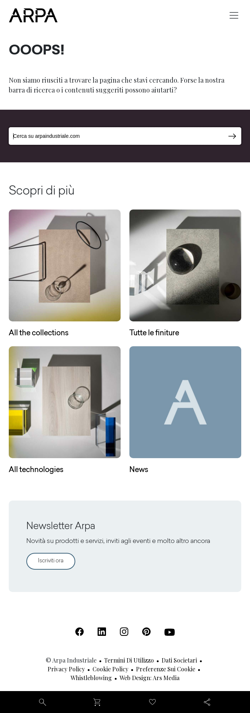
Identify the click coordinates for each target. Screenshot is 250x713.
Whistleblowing (91, 678)
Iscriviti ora (51, 561)
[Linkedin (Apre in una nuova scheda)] (102, 632)
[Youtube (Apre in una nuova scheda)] (170, 632)
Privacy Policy (66, 669)
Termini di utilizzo (129, 660)
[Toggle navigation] (234, 15)
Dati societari (179, 660)
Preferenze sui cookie (165, 669)
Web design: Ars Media (149, 678)
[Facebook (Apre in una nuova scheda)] (79, 632)
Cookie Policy (110, 669)
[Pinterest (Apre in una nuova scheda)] (146, 632)
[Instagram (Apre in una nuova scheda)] (124, 632)
